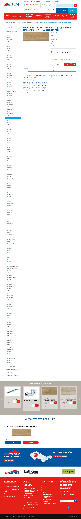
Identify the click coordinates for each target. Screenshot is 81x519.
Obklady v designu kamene (13, 369)
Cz (48, 9)
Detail (13, 442)
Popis (25, 70)
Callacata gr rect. (12, 91)
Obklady (14, 16)
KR (8, 192)
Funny (9, 172)
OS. (9, 257)
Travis (9, 340)
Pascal (9, 261)
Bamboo (10, 75)
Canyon (10, 95)
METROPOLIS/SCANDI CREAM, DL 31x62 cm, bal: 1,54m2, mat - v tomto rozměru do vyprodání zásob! (68, 398)
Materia (10, 217)
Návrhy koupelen (35, 1)
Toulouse (10, 331)
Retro (9, 288)
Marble (10, 208)
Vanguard (10, 347)
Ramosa (10, 284)
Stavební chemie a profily (72, 16)
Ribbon (10, 291)
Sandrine (10, 309)
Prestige (10, 275)
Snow (9, 322)
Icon (9, 181)
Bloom (9, 84)
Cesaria (10, 109)
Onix (9, 250)
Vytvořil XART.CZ (72, 516)
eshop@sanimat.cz (34, 6)
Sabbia (9, 304)
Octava (9, 248)
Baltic (9, 73)
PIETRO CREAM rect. (13, 266)
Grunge (10, 174)
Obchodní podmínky (29, 488)
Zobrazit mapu (9, 460)
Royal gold (10, 295)
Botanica (10, 86)
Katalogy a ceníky (46, 1)
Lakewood (10, 194)
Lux (9, 199)
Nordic (9, 237)
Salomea (10, 306)
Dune (9, 140)
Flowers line (11, 163)
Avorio (9, 68)
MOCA (9, 221)
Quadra (10, 282)
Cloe (9, 111)
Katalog (13, 22)
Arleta (9, 55)
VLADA (9, 356)
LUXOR (9, 201)
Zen (9, 362)
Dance (9, 131)
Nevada (10, 230)
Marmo (10, 212)
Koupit (30, 442)
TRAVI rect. (10, 338)
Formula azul (11, 167)
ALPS (9, 48)
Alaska (9, 44)
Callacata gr (11, 89)
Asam (9, 62)
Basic (9, 77)
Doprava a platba (28, 495)
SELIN (9, 315)
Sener (9, 317)
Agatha (10, 39)
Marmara (10, 210)
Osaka (9, 259)
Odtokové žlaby (64, 16)
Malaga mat (11, 203)
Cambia (10, 93)
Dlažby (21, 16)
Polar (9, 270)
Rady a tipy (27, 497)
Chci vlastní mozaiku (60, 456)
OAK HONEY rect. (12, 243)
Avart (9, 66)
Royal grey (10, 297)
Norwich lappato (12, 239)
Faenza (10, 156)
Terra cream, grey (12, 326)
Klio (9, 190)
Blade (9, 82)
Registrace (33, 9)
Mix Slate (10, 219)
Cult (9, 127)
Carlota (10, 100)
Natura (10, 228)
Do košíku (70, 64)
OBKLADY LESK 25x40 (13, 246)
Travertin (10, 333)
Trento (10, 342)
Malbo (9, 205)
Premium (10, 273)
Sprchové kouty (56, 16)
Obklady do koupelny (27, 22)
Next (9, 232)
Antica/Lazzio (11, 51)
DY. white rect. (11, 145)
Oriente (10, 252)
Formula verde (11, 169)
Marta (9, 214)
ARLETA (10, 57)
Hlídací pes (52, 70)
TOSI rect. (10, 329)
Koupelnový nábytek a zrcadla (29, 16)
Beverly (10, 80)
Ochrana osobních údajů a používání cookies (31, 491)
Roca (9, 293)
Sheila (9, 320)
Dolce (9, 134)
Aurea (9, 64)
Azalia (9, 71)
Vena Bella (10, 349)
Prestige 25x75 (11, 277)
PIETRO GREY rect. (12, 268)
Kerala (9, 187)
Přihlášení (26, 9)
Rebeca (10, 286)
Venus (9, 353)
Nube (9, 241)
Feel (9, 158)
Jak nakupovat (28, 493)
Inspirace (26, 1)
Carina (9, 98)
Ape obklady (9, 372)
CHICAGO (10, 178)
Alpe (9, 46)
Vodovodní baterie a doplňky (48, 16)
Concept (10, 116)
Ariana (9, 53)
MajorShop (33, 516)
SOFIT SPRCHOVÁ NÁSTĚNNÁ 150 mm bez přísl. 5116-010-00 (31, 401)
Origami (10, 255)
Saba (9, 302)
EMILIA (10, 151)
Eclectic (10, 147)
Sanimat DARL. (11, 311)
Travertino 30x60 (12, 335)
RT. (9, 300)
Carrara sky (11, 104)
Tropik (9, 344)
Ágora (9, 41)
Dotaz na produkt (34, 70)
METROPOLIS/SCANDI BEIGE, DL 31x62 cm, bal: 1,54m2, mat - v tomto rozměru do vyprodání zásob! (49, 398)
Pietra (9, 264)
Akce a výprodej (7, 16)
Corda (9, 122)
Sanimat (8, 22)
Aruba (9, 59)
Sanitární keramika (38, 16)
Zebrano (10, 360)
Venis (9, 351)
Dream (9, 136)
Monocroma (11, 223)
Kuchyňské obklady (11, 366)
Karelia (9, 185)
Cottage (10, 125)
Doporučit (44, 70)
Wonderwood (11, 358)
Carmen (10, 102)
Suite (9, 324)
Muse (9, 226)
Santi (9, 313)
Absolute (10, 35)
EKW (9, 149)
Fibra (9, 160)
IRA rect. (10, 183)
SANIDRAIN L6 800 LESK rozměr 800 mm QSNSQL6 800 (12, 398)
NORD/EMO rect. (12, 234)
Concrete (36, 22)
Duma (9, 138)
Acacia (9, 37)
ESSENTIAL (11, 154)
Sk (50, 9)
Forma (9, 165)
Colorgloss (10, 113)
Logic (9, 196)
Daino (9, 129)
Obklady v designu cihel (13, 375)
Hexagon (10, 176)
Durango (10, 142)
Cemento (10, 107)
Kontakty (55, 1)
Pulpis (9, 279)
